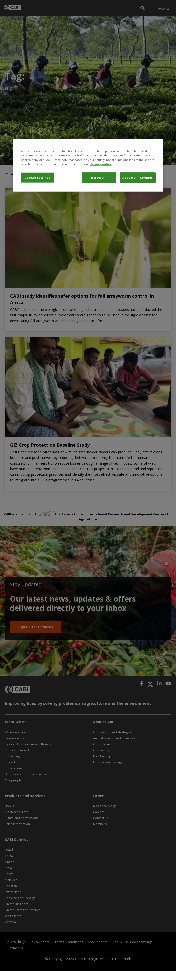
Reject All (99, 177)
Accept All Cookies (137, 177)
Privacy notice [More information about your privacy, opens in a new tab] (101, 164)
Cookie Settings (37, 177)
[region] (88, 165)
